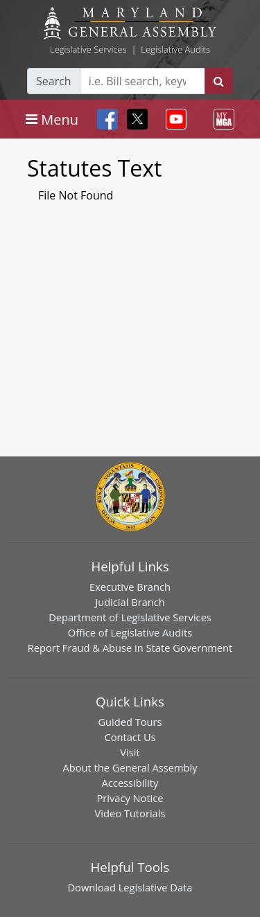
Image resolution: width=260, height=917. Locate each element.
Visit (129, 752)
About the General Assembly (129, 767)
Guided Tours (130, 722)
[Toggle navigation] (52, 119)
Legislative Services (88, 49)
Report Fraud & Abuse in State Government (130, 648)
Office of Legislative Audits (130, 632)
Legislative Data (156, 887)
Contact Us (129, 737)
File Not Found (75, 195)
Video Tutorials (130, 813)
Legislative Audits (175, 49)
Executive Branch (130, 587)
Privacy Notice (129, 798)
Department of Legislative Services (130, 617)
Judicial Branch (130, 602)
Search (53, 81)
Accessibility (130, 783)
